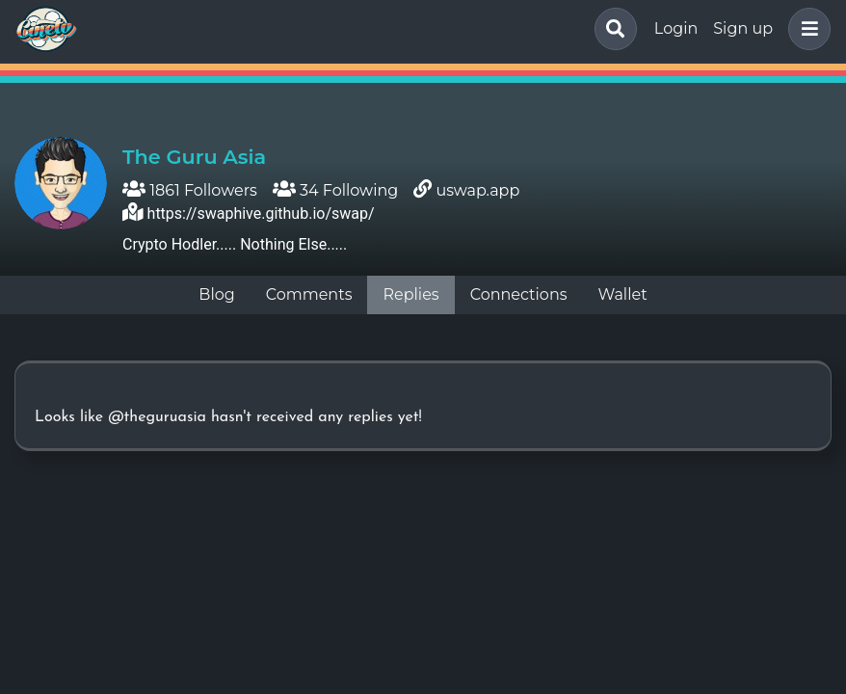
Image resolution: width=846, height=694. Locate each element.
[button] (805, 29)
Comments (309, 294)
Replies (410, 294)
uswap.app (477, 190)
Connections (519, 294)
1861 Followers (189, 190)
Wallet (623, 294)
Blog (216, 294)
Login (676, 28)
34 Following (335, 190)
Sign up (743, 28)
